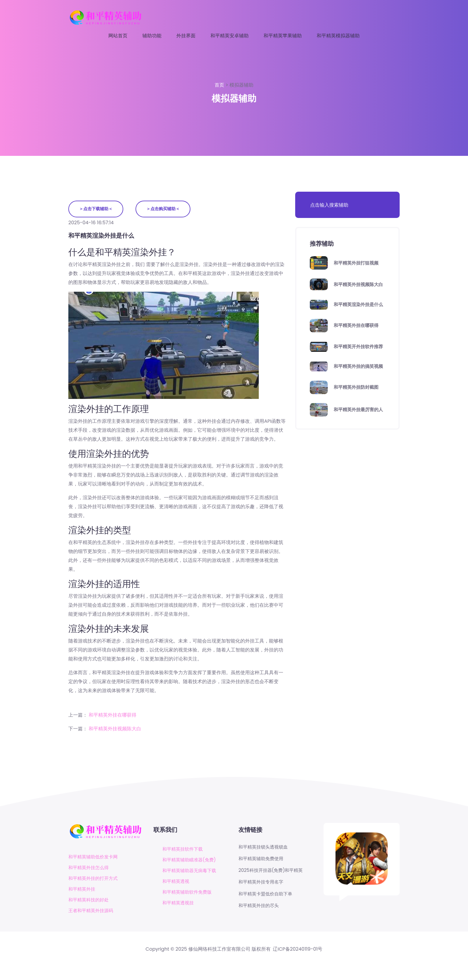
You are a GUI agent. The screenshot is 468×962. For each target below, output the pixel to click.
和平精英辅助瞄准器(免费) (190, 860)
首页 (220, 85)
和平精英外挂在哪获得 (112, 715)
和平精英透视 (176, 881)
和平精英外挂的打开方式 (94, 878)
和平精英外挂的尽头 (259, 907)
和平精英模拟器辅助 (338, 35)
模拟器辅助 (241, 85)
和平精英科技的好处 (89, 900)
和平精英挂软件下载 (183, 849)
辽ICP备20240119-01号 (297, 949)
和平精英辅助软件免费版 (188, 892)
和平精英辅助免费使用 (262, 859)
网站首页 (117, 35)
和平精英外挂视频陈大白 (115, 729)
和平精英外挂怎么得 (89, 868)
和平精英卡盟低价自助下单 (267, 895)
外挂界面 (185, 35)
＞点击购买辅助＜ (164, 209)
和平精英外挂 (82, 889)
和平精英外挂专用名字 (262, 883)
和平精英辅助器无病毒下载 (191, 870)
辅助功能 (151, 35)
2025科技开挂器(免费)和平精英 (272, 871)
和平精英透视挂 (179, 903)
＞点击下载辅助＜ (96, 209)
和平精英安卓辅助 (229, 35)
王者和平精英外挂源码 (92, 911)
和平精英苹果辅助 (283, 35)
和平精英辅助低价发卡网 (94, 857)
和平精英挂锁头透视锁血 (264, 847)
